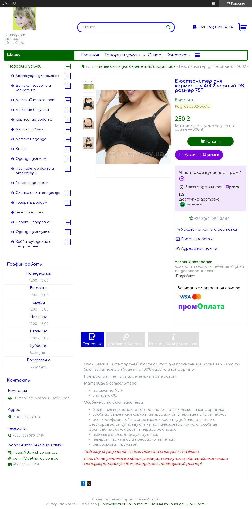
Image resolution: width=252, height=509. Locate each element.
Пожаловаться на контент (123, 504)
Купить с (201, 155)
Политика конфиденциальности (178, 504)
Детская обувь (29, 129)
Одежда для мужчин (34, 232)
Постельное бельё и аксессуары (35, 171)
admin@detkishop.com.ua (35, 458)
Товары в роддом (31, 202)
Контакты (178, 55)
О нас (154, 55)
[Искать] (168, 27)
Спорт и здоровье (33, 222)
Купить (213, 142)
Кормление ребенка (34, 119)
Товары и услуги (122, 55)
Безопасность (29, 212)
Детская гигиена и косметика (33, 88)
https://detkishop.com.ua (35, 452)
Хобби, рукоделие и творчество (33, 244)
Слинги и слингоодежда (38, 193)
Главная (90, 55)
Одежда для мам (31, 159)
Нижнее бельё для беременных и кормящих (134, 67)
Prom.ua (153, 499)
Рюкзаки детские (32, 183)
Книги (21, 149)
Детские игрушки (32, 110)
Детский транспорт (35, 100)
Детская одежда (31, 139)
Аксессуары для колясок (37, 76)
